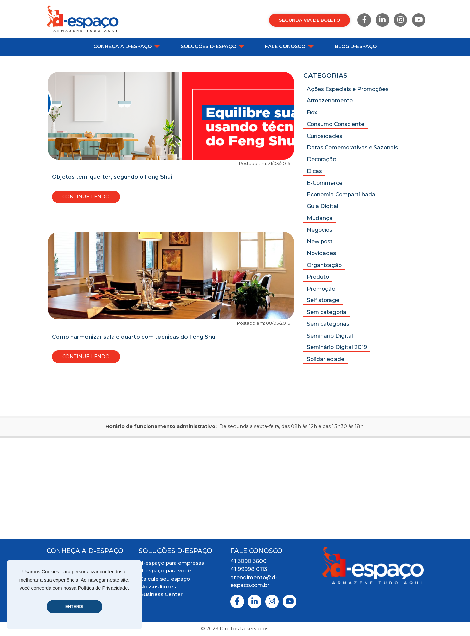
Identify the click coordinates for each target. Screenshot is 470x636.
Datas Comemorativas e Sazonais (352, 147)
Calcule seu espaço (165, 579)
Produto (318, 277)
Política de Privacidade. (103, 588)
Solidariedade (325, 359)
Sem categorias (328, 324)
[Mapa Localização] (235, 488)
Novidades (321, 253)
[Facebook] (364, 20)
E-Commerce (324, 183)
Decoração (321, 159)
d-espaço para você (165, 570)
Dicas (314, 171)
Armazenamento (330, 100)
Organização (324, 265)
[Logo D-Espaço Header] (83, 18)
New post (320, 241)
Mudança (320, 218)
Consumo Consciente (335, 124)
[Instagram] (400, 20)
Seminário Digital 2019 (337, 347)
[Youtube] (418, 20)
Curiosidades (324, 136)
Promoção (321, 289)
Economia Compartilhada (341, 194)
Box (312, 112)
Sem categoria (326, 312)
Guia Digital (322, 206)
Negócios (319, 230)
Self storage (323, 300)
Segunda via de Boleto (309, 20)
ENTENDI (74, 606)
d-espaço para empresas (172, 563)
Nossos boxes (158, 586)
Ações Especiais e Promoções (348, 89)
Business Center (161, 594)
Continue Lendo (86, 197)
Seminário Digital (330, 336)
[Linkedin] (382, 20)
